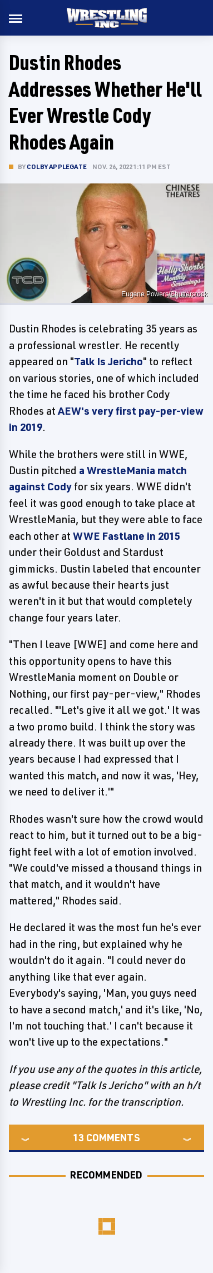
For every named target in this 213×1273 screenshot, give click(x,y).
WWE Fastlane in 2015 (126, 536)
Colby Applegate (57, 166)
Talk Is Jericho (108, 361)
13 (78, 1137)
